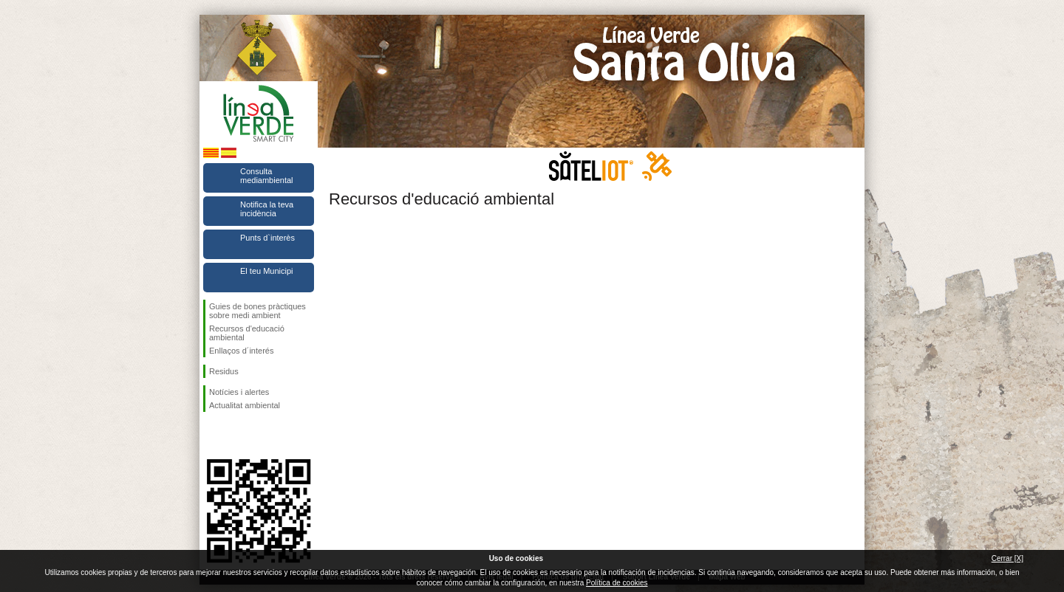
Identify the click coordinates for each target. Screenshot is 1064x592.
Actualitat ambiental (244, 405)
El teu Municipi (266, 270)
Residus (224, 371)
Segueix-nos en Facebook (212, 435)
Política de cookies (616, 583)
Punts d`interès (267, 237)
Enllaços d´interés (241, 350)
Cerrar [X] (1007, 558)
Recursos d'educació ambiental (246, 333)
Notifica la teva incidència (266, 209)
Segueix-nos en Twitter (236, 435)
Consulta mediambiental (266, 176)
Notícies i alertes (239, 392)
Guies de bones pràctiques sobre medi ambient (257, 311)
